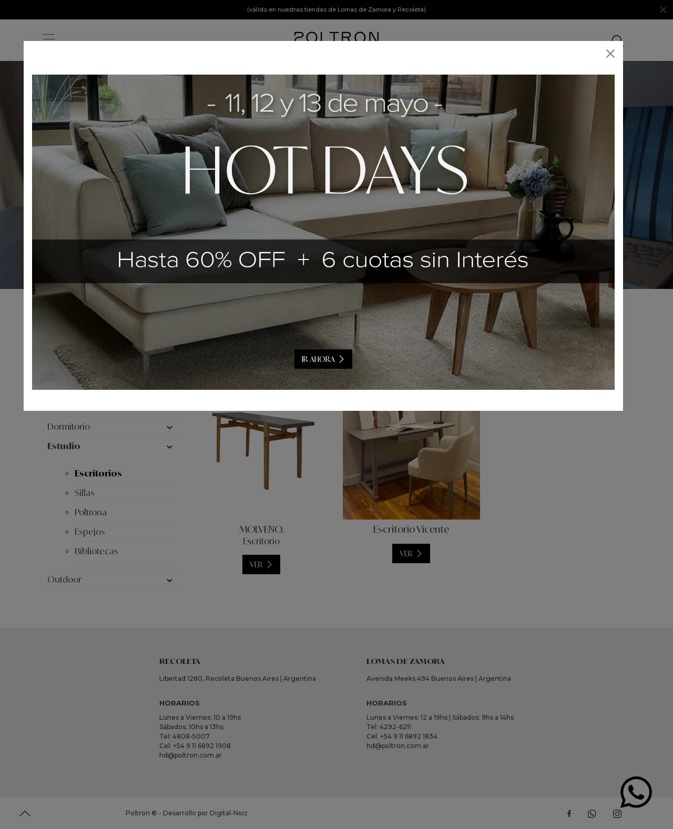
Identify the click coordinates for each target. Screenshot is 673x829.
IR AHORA (331, 359)
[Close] (623, 53)
